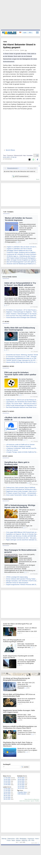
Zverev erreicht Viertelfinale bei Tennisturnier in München (22, 489)
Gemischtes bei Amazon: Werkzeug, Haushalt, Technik (22, 355)
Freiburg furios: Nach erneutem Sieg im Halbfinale (20, 487)
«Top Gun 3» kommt (12, 450)
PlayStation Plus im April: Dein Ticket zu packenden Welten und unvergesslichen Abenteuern (17, 744)
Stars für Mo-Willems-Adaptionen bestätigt (18, 446)
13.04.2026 (7, 784)
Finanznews (8, 499)
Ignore (32, 801)
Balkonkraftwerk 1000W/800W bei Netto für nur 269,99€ (22, 358)
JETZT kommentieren (20, 176)
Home (37, 838)
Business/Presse (10, 544)
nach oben (34, 843)
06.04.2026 (7, 799)
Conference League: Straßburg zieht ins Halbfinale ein (22, 252)
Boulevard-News (10, 277)
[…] (17, 242)
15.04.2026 (7, 781)
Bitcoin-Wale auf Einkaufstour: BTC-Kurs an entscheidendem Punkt (19, 695)
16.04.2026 (7, 779)
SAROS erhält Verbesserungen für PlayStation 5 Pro (21, 405)
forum (37, 179)
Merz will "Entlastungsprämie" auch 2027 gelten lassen (22, 262)
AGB (17, 838)
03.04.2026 (21, 781)
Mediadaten (23, 838)
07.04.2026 (7, 797)
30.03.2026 (21, 788)
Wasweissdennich (12, 168)
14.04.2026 (7, 783)
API (29, 840)
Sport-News (8, 456)
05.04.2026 (21, 778)
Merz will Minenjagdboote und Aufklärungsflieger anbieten (14, 640)
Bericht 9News (10, 150)
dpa (26, 50)
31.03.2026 (21, 786)
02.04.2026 (21, 783)
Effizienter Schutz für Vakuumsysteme (17, 582)
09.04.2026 (7, 794)
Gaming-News (8, 366)
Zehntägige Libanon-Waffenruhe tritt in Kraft (19, 250)
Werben (18, 840)
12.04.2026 (7, 789)
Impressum (31, 838)
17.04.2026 (7, 778)
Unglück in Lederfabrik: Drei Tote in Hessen (19, 248)
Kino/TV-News (8, 411)
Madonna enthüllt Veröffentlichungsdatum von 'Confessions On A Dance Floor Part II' (20, 727)
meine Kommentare (24, 801)
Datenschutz (11, 838)
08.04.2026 (7, 795)
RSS (33, 840)
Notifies (37, 801)
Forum (9, 840)
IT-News (6, 321)
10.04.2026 (7, 792)
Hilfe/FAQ (24, 840)
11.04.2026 (7, 790)
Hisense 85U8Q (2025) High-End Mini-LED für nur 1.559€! (23, 362)
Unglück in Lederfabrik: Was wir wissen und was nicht (22, 247)
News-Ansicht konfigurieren (32, 799)
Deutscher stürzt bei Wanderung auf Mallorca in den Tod (23, 263)
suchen (24, 767)
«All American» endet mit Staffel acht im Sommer (20, 444)
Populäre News (22, 792)
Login (24, 32)
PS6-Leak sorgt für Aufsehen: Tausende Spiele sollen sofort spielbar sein (20, 375)
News (13, 840)
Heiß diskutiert (22, 794)
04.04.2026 (21, 779)
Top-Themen (8, 212)
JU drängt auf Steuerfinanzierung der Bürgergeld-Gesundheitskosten (16, 679)
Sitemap (4, 838)
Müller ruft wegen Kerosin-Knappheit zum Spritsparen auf (23, 260)
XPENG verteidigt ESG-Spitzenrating (17, 577)
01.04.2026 (21, 784)
